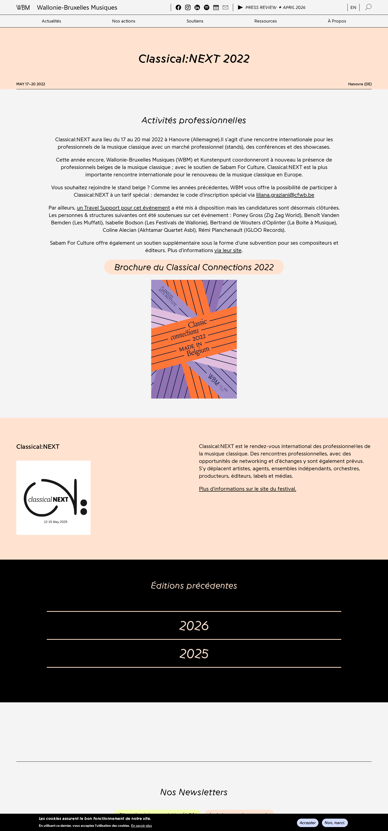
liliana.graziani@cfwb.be (285, 194)
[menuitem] (51, 21)
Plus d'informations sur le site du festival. (247, 488)
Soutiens (195, 21)
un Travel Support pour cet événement (123, 207)
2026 (194, 625)
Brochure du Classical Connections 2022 (194, 266)
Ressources (265, 21)
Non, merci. (335, 823)
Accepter (308, 823)
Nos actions (123, 21)
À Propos (337, 21)
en (353, 7)
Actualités (51, 21)
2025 (194, 653)
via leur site (228, 250)
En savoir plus (141, 826)
